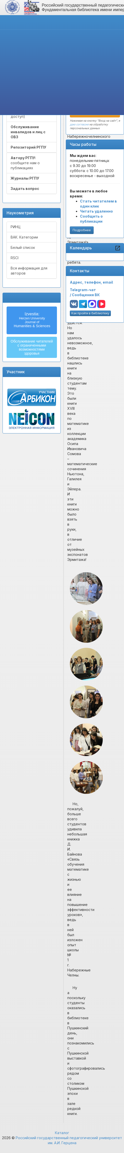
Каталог (62, 1133)
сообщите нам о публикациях (25, 163)
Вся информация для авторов (29, 270)
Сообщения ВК (86, 295)
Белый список (23, 247)
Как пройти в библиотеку (90, 313)
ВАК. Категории (24, 237)
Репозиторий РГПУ (28, 147)
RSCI (14, 258)
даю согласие (79, 124)
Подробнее (82, 230)
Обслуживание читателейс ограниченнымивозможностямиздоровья (32, 347)
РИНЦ (15, 227)
